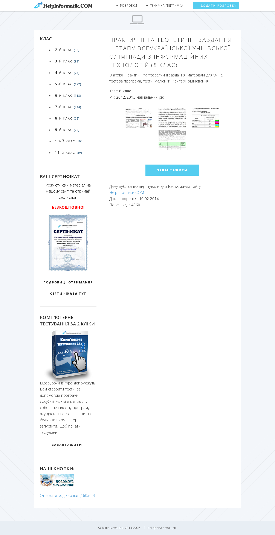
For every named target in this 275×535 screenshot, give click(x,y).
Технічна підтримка (166, 5)
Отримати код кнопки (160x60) (67, 495)
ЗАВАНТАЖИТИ (67, 445)
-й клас (67, 49)
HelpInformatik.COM (126, 192)
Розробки (128, 5)
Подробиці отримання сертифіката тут (68, 287)
